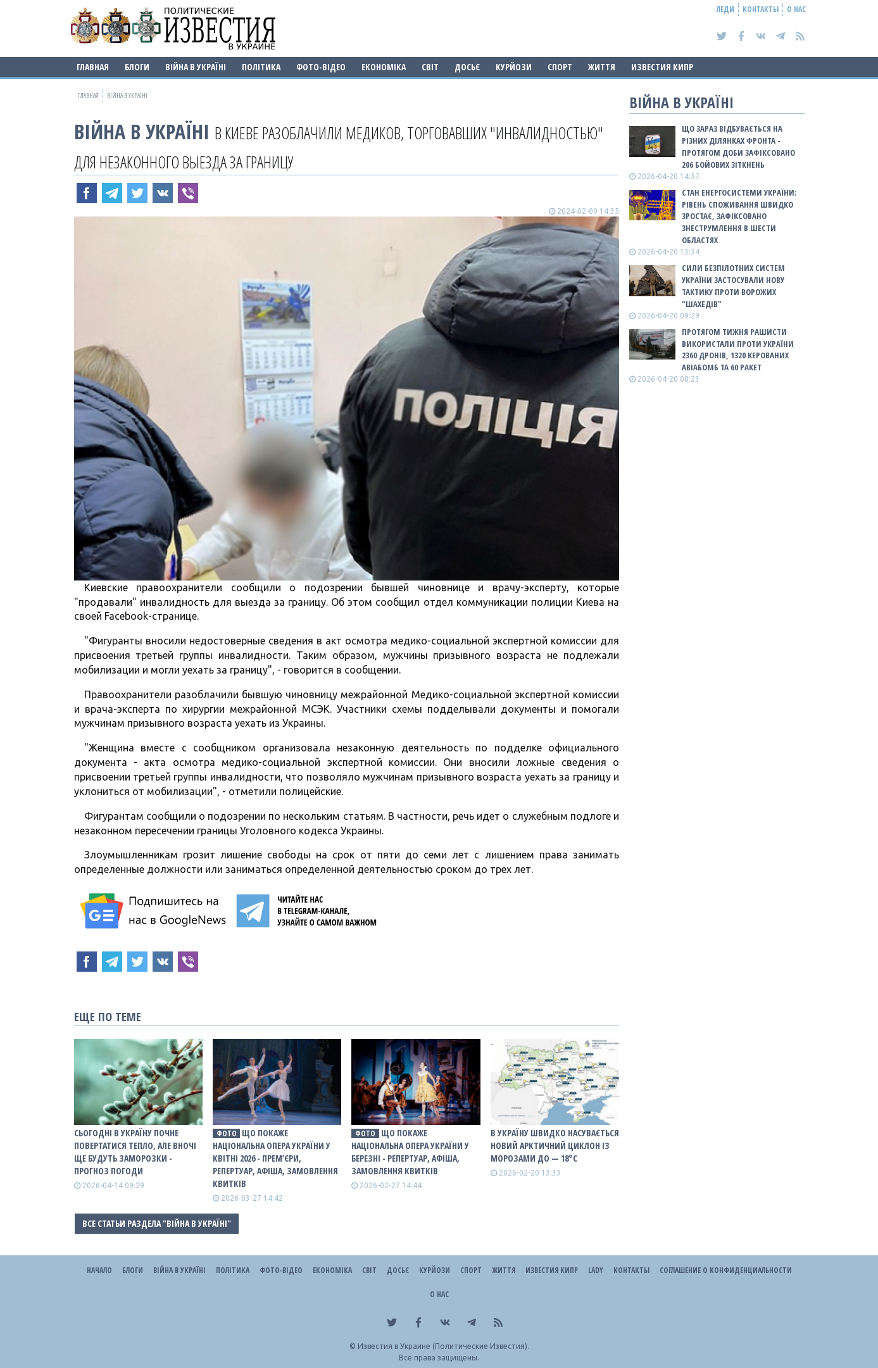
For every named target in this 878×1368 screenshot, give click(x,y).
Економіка (383, 67)
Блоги (137, 67)
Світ (430, 67)
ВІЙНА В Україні (195, 67)
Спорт (560, 67)
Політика (261, 67)
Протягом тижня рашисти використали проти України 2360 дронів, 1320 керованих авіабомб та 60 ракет (738, 349)
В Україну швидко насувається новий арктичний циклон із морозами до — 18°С (555, 1145)
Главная (93, 67)
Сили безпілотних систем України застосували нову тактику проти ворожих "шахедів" (733, 286)
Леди (725, 9)
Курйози (514, 67)
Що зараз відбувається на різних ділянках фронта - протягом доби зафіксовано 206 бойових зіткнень (738, 146)
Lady (595, 1270)
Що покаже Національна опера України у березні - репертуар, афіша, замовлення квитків (410, 1152)
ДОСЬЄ (467, 67)
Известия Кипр (662, 67)
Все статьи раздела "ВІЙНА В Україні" (156, 1223)
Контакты (761, 9)
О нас (796, 9)
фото (226, 1133)
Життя (601, 67)
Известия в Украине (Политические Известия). (443, 1346)
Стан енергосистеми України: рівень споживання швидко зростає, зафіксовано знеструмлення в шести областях (739, 216)
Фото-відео (321, 67)
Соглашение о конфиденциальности (726, 1270)
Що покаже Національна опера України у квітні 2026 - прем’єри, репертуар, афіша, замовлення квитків (275, 1158)
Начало (99, 1270)
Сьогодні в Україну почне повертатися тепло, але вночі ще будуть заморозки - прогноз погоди (135, 1152)
